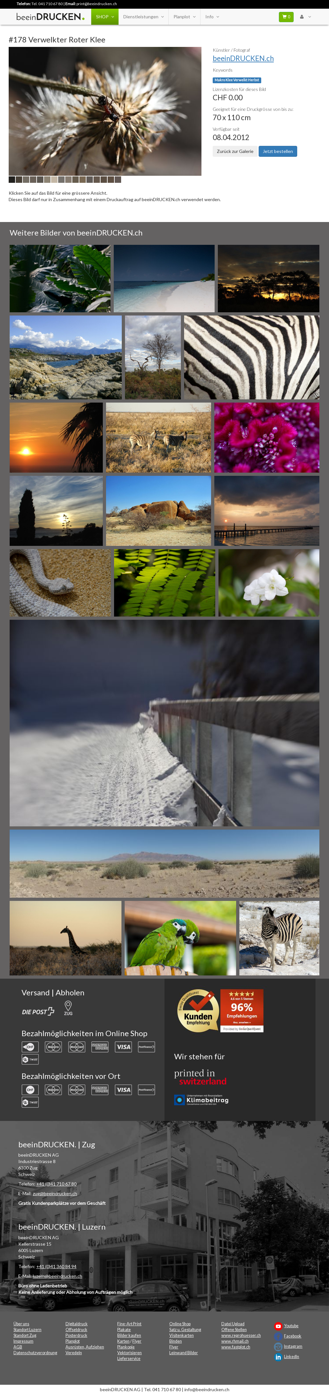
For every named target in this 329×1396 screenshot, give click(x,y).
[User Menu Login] (305, 17)
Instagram (293, 1346)
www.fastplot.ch (235, 1347)
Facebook (292, 1336)
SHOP (105, 16)
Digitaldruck (77, 1323)
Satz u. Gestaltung (185, 1329)
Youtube (291, 1325)
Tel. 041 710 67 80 (47, 3)
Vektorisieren (129, 1352)
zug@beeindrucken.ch (55, 1193)
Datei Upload (233, 1323)
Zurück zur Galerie (235, 151)
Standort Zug (24, 1335)
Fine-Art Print (129, 1323)
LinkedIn (291, 1356)
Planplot (184, 16)
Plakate (124, 1329)
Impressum (23, 1341)
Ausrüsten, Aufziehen (85, 1347)
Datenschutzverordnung (35, 1352)
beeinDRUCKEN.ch (243, 58)
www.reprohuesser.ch (241, 1335)
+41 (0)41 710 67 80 (56, 1184)
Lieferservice (128, 1358)
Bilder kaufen (129, 1335)
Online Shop (180, 1323)
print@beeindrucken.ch (96, 3)
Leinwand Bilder (183, 1352)
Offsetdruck (76, 1329)
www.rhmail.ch (235, 1341)
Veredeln (74, 1352)
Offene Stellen (234, 1329)
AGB (17, 1347)
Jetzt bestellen (278, 151)
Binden (175, 1341)
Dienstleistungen (143, 16)
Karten (123, 1341)
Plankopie (126, 1347)
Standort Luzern (27, 1329)
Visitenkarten (181, 1335)
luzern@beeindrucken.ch (57, 1276)
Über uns (21, 1323)
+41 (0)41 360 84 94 (56, 1266)
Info (212, 16)
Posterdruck (76, 1335)
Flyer (136, 1341)
